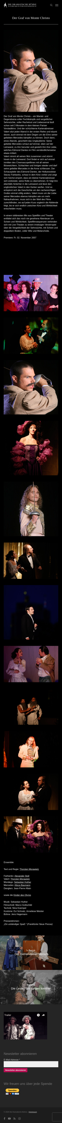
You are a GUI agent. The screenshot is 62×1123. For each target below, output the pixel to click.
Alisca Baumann (22, 885)
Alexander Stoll (21, 876)
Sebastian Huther (22, 882)
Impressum (33, 1112)
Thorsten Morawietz (29, 869)
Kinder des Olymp (22, 895)
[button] (56, 5)
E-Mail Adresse (12, 1060)
